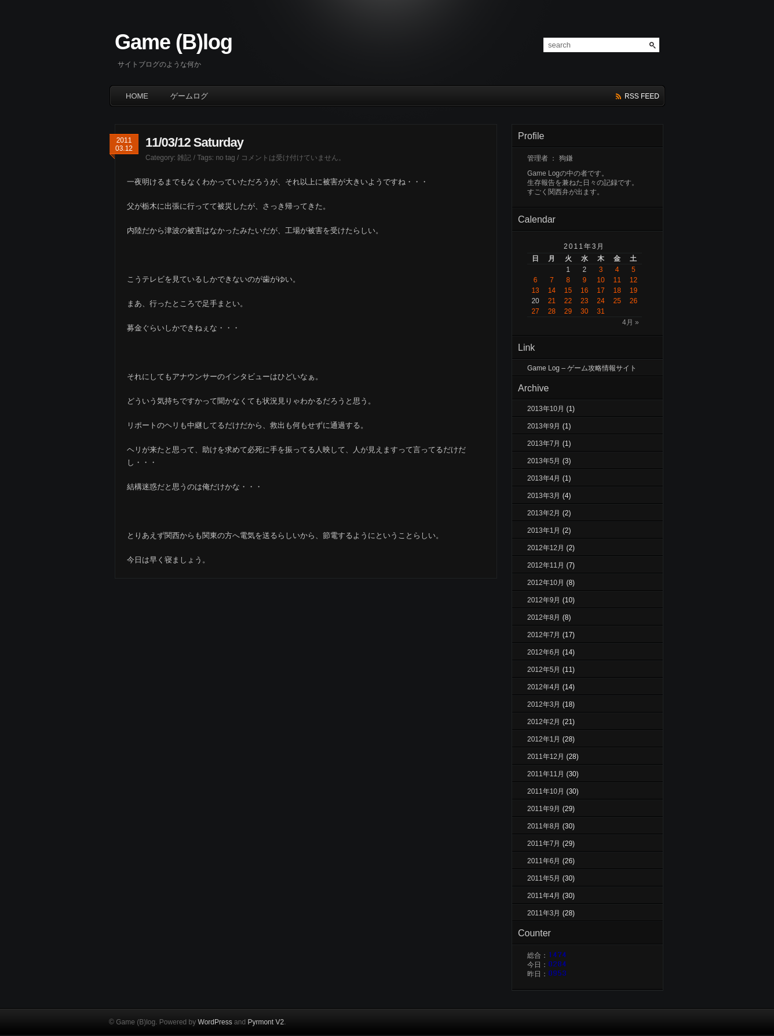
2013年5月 (543, 461)
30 (584, 311)
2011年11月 (545, 774)
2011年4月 (543, 896)
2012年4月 (543, 687)
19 (633, 290)
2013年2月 (543, 513)
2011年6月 (543, 861)
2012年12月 (545, 548)
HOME (137, 96)
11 (617, 280)
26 (633, 301)
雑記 (184, 158)
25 (617, 301)
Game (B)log (173, 42)
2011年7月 (543, 843)
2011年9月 (543, 809)
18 (617, 290)
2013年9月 (543, 426)
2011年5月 (543, 878)
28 (552, 311)
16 (584, 290)
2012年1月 (543, 739)
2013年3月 (543, 496)
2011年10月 (545, 791)
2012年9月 (543, 600)
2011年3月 (543, 913)
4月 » (630, 322)
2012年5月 (543, 670)
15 (568, 290)
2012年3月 (543, 704)
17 (600, 290)
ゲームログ (189, 96)
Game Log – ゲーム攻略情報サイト (582, 368)
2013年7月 (543, 443)
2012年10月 (545, 583)
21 (552, 301)
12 (633, 280)
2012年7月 (543, 635)
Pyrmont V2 (265, 1022)
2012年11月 (545, 565)
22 (568, 301)
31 (600, 311)
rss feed (642, 96)
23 (584, 301)
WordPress (215, 1022)
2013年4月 (543, 478)
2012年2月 (543, 722)
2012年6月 (543, 652)
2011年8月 (543, 826)
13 (535, 290)
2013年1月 (543, 530)
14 (552, 290)
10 (600, 280)
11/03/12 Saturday (194, 142)
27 (535, 311)
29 (568, 311)
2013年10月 (545, 409)
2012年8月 (543, 617)
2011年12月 (545, 757)
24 (600, 301)
